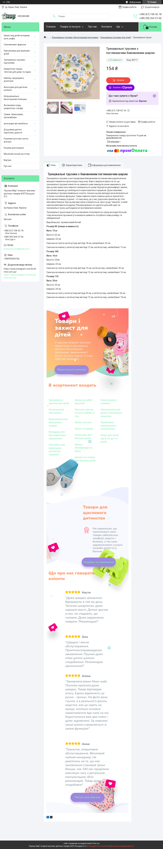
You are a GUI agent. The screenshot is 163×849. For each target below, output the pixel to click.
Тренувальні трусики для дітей (115, 37)
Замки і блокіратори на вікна (83, 448)
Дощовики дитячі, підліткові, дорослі (13, 131)
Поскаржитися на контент (99, 846)
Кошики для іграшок (14, 148)
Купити (120, 80)
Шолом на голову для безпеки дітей (85, 459)
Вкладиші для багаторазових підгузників (57, 435)
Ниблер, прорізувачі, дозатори (14, 79)
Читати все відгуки (87, 797)
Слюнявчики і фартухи (15, 44)
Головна (50, 26)
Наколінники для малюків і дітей (17, 52)
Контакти (106, 26)
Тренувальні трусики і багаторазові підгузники (75, 37)
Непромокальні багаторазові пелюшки (15, 97)
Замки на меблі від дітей (83, 402)
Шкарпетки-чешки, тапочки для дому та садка (17, 70)
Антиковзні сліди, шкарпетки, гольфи (13, 106)
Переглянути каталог (71, 369)
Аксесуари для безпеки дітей (83, 436)
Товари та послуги (70, 26)
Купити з (122, 87)
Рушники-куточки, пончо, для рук (16, 140)
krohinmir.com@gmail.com (16, 249)
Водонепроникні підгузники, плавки (58, 422)
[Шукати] (54, 16)
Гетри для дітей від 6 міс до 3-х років (109, 438)
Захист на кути (83, 422)
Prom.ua (95, 843)
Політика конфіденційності (122, 846)
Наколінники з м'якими (109, 402)
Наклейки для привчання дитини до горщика (57, 449)
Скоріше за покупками (98, 562)
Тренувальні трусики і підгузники (14, 61)
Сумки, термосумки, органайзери (13, 116)
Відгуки (7, 160)
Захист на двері (84, 428)
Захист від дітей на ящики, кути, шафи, (17, 37)
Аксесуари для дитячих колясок (15, 88)
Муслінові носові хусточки (17, 154)
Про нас (92, 26)
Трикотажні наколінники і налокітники (108, 426)
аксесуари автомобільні (16, 123)
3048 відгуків (135, 2)
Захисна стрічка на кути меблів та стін (85, 413)
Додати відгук (152, 7)
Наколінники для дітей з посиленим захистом (111, 413)
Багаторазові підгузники (56, 411)
